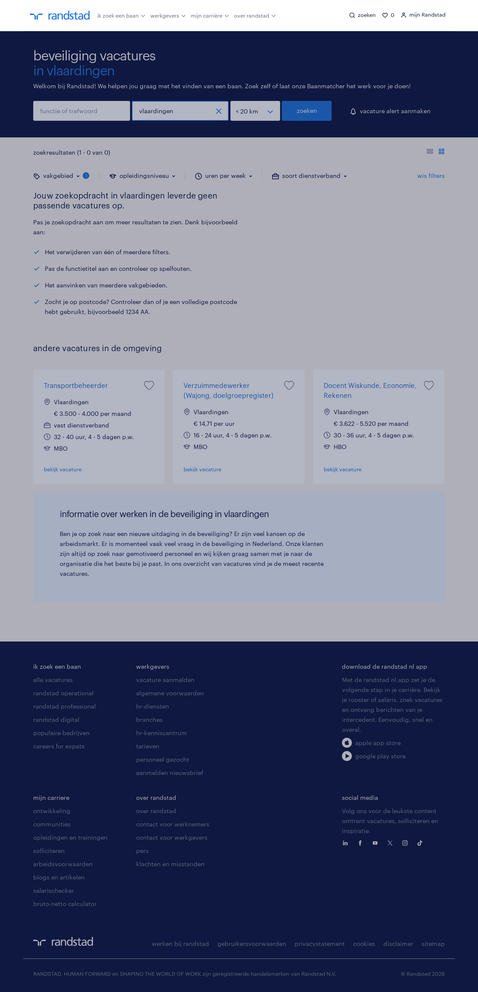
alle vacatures (53, 679)
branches (149, 719)
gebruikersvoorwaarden (251, 943)
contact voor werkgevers (171, 837)
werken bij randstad (180, 943)
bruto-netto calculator (65, 903)
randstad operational (63, 693)
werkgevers (168, 15)
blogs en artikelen (59, 877)
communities (52, 824)
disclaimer (398, 943)
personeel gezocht (162, 759)
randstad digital (56, 719)
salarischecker (53, 890)
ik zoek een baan (121, 15)
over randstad (255, 15)
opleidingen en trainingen (70, 837)
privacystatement (319, 943)
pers (142, 850)
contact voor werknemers (172, 824)
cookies (364, 943)
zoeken (307, 110)
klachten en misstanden (170, 864)
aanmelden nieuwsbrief (169, 772)
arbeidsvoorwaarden (63, 864)
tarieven (147, 746)
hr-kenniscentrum (161, 732)
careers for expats (59, 746)
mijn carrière (210, 15)
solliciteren (49, 850)
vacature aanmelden (165, 679)
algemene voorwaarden (170, 693)
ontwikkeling (51, 810)
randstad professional (64, 706)
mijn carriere (51, 797)
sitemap (433, 943)
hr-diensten (152, 706)
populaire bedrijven (61, 732)
